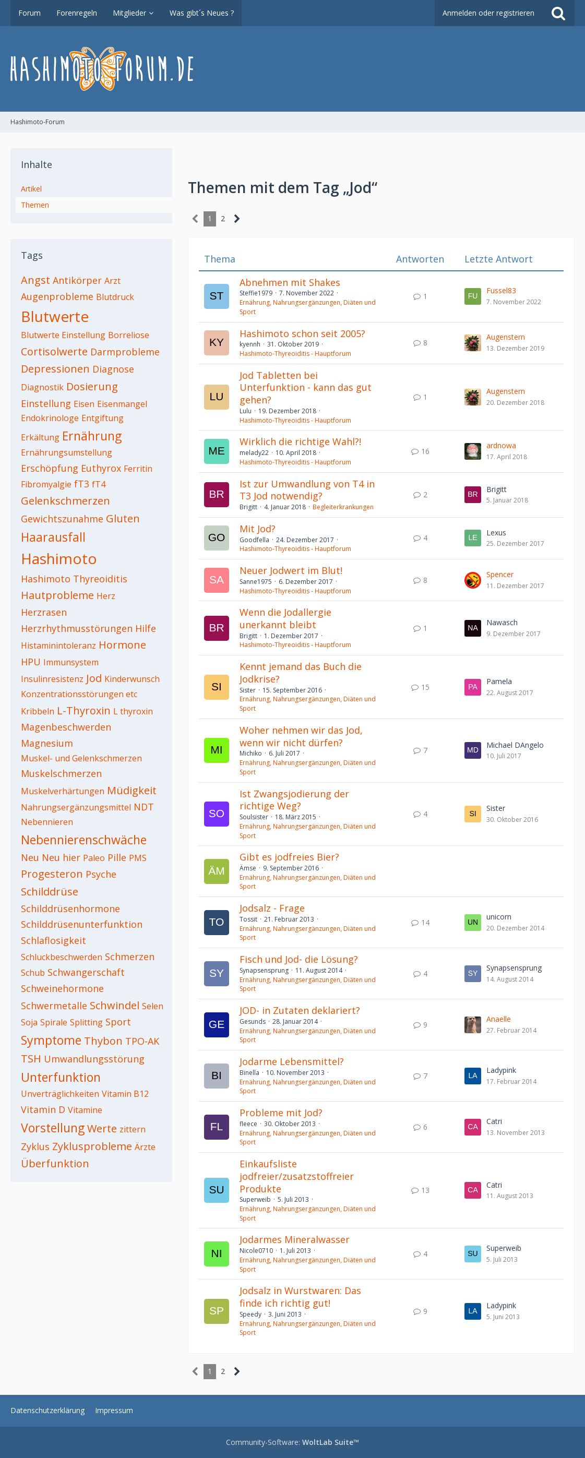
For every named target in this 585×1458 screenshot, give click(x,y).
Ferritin (138, 468)
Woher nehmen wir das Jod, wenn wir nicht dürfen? (301, 736)
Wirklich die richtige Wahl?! (300, 441)
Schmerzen (129, 956)
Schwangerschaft (86, 972)
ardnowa (501, 445)
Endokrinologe (50, 418)
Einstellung (46, 403)
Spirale (53, 1022)
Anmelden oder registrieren (488, 13)
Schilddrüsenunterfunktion (81, 924)
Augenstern (505, 337)
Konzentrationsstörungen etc (79, 694)
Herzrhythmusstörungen (77, 628)
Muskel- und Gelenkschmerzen (81, 758)
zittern (133, 1129)
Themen (35, 205)
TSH (31, 1058)
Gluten (123, 518)
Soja (29, 1022)
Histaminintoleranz (58, 645)
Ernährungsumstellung (66, 452)
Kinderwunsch (132, 679)
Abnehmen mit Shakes (290, 282)
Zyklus (35, 1146)
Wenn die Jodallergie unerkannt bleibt (285, 618)
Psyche (101, 874)
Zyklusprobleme (92, 1146)
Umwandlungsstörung (94, 1059)
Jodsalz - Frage (272, 908)
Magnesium (47, 743)
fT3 (81, 483)
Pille (117, 857)
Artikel (31, 189)
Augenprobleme (57, 296)
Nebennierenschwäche (84, 839)
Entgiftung (102, 418)
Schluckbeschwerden (61, 957)
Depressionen (55, 369)
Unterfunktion (61, 1077)
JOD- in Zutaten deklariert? (300, 1010)
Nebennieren (47, 822)
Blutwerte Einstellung (63, 335)
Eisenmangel (122, 404)
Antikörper (77, 280)
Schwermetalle (54, 1005)
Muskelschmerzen (61, 773)
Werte (102, 1128)
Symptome (51, 1040)
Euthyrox (101, 468)
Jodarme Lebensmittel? (292, 1061)
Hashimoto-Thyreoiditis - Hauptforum (295, 353)
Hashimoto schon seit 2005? (302, 333)
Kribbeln (37, 711)
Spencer (500, 574)
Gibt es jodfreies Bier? (289, 857)
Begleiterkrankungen (343, 507)
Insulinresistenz (52, 679)
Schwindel (114, 1005)
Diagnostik (42, 387)
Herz (106, 596)
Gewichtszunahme (62, 518)
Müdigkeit (132, 790)
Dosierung (92, 386)
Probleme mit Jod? (281, 1112)
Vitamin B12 (125, 1094)
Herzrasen (44, 612)
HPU (31, 661)
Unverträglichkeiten (60, 1094)
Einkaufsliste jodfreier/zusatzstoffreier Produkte (297, 1175)
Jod (94, 678)
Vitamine (85, 1110)
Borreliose (128, 335)
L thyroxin (133, 711)
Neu (30, 857)
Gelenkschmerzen (65, 501)
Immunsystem (71, 662)
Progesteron (52, 874)
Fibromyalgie (46, 484)
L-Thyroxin (84, 710)
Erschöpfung (49, 468)
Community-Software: (292, 1442)
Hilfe (145, 628)
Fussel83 (501, 290)
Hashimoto (59, 558)
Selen (152, 1006)
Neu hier (61, 857)
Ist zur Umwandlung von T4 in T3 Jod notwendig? (307, 490)
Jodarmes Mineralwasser (295, 1239)
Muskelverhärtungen (62, 791)
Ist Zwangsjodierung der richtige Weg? (294, 799)
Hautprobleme (57, 595)
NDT (144, 806)
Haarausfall (53, 537)
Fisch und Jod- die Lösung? (299, 959)
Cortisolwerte (54, 351)
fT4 (98, 484)
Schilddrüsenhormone (70, 908)
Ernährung (92, 435)
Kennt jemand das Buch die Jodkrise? (301, 672)
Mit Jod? (258, 528)
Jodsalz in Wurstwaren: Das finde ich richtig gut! (300, 1296)
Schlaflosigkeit (53, 940)
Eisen (84, 404)
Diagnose (113, 369)
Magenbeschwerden (66, 727)
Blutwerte (55, 316)
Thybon (103, 1041)
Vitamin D (43, 1109)
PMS (138, 858)
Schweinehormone (62, 988)
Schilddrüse (49, 892)
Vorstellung (53, 1127)
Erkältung (40, 437)
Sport (118, 1021)
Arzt (112, 280)
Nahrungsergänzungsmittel (76, 807)
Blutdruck (115, 297)
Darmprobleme (125, 351)
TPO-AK (142, 1041)
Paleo (94, 858)
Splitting (86, 1022)
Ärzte (145, 1147)
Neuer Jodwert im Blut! (291, 570)
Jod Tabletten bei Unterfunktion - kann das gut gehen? (306, 387)
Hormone (122, 645)
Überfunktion (55, 1163)
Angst (35, 280)
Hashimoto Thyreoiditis (74, 578)
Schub (33, 972)
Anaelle (498, 1019)
